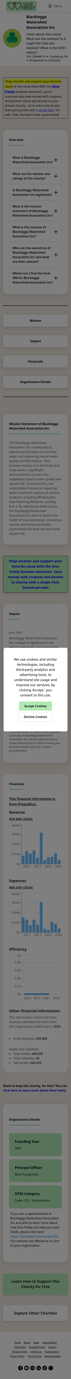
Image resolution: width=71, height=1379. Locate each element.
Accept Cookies (35, 706)
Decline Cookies (35, 717)
